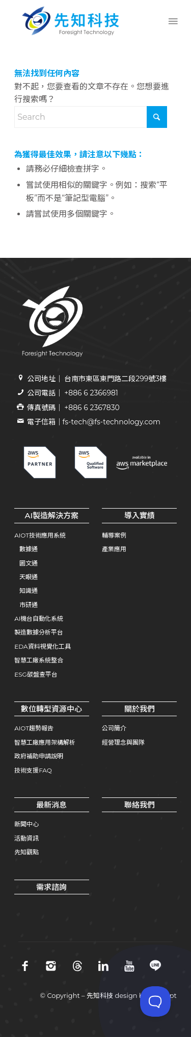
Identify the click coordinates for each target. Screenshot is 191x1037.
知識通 (28, 590)
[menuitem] (172, 21)
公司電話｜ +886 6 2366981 (72, 392)
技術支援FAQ (33, 770)
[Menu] (172, 21)
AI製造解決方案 (52, 515)
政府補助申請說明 (38, 756)
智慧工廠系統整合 (38, 660)
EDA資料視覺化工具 (42, 646)
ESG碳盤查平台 (36, 674)
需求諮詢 (51, 887)
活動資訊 (26, 838)
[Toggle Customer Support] (155, 1001)
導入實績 (139, 515)
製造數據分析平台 (38, 632)
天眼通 (28, 577)
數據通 (28, 549)
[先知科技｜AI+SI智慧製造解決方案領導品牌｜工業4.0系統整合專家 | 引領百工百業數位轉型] (79, 21)
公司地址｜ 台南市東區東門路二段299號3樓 (97, 378)
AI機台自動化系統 (38, 618)
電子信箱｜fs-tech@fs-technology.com (93, 421)
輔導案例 (114, 535)
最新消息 (51, 805)
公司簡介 (114, 728)
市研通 (28, 605)
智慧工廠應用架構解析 (44, 742)
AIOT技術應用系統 (40, 535)
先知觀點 (26, 852)
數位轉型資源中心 (51, 709)
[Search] (90, 117)
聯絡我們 (139, 805)
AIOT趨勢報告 (33, 728)
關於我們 (139, 709)
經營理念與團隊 (123, 742)
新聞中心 (26, 824)
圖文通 (28, 563)
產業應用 (114, 549)
